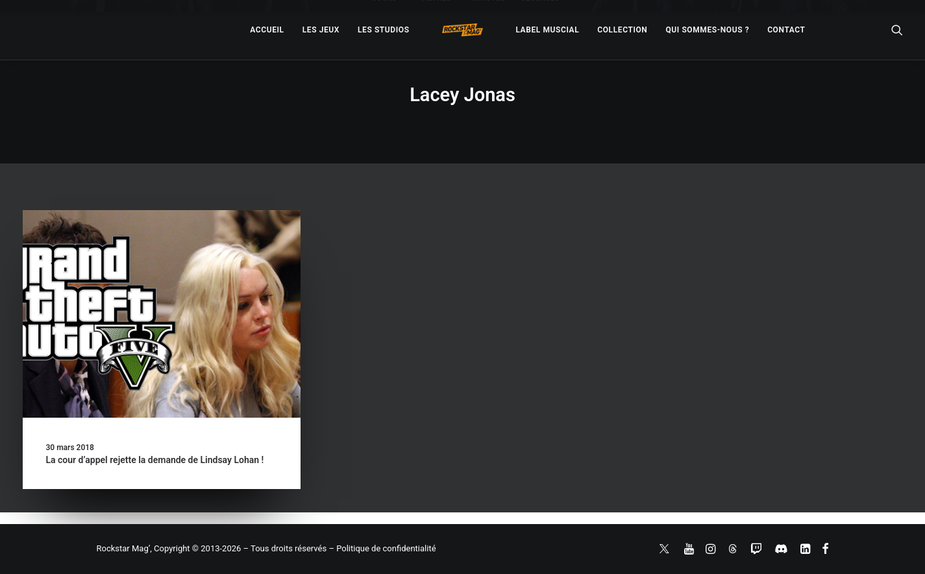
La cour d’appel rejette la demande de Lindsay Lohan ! (155, 460)
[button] (162, 314)
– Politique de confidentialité (382, 548)
